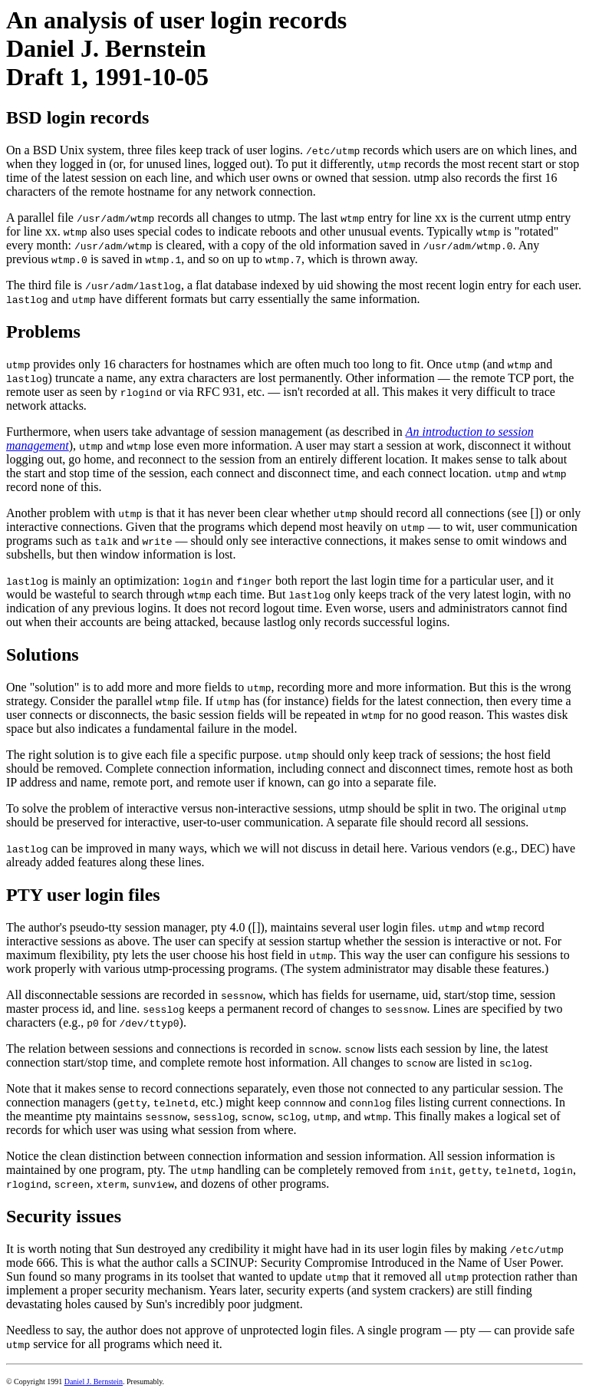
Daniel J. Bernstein (93, 1381)
